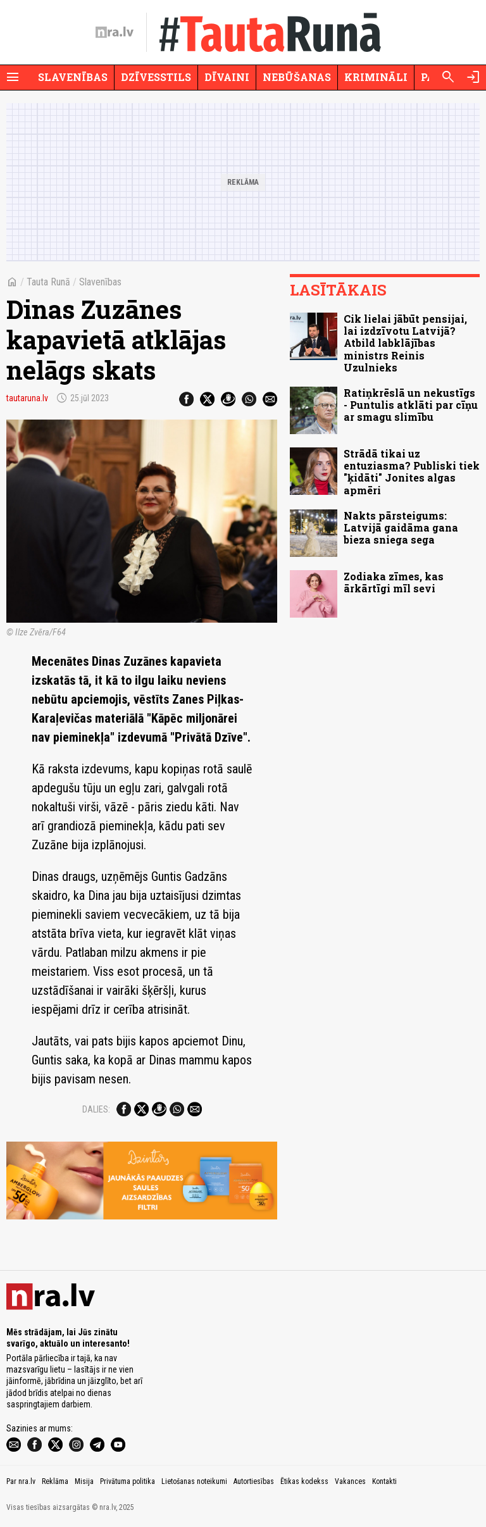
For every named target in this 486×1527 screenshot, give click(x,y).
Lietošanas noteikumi (194, 1481)
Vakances (350, 1481)
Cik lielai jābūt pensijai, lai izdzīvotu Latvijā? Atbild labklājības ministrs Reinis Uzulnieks (405, 343)
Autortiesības (254, 1481)
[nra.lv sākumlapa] (115, 32)
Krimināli (376, 77)
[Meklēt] (448, 77)
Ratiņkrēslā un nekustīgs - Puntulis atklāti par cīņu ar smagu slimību (411, 404)
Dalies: (96, 1109)
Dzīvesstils (156, 77)
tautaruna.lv (27, 398)
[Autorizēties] (473, 77)
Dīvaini (226, 77)
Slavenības (73, 77)
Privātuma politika (127, 1481)
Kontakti (384, 1481)
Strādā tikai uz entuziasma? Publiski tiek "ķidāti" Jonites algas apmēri (412, 472)
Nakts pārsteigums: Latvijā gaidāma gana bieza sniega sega (401, 527)
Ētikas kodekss (304, 1481)
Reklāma (55, 1481)
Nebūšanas (297, 77)
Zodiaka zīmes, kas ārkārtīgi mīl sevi (394, 582)
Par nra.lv (20, 1481)
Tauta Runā (48, 282)
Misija (84, 1481)
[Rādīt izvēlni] (12, 77)
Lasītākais (338, 290)
